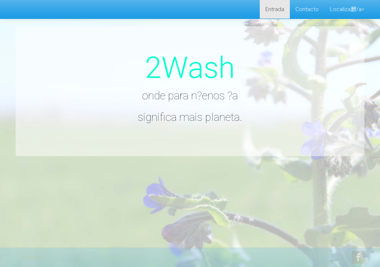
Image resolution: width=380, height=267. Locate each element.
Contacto (307, 9)
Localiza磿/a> (347, 9)
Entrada (274, 9)
